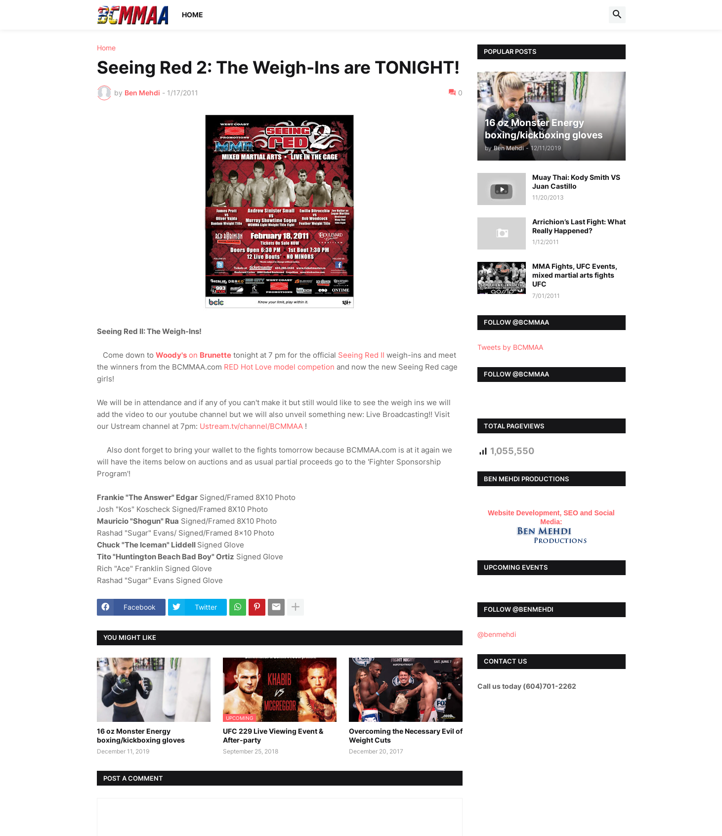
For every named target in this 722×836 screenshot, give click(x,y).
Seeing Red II (361, 355)
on (193, 355)
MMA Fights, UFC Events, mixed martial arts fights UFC (574, 275)
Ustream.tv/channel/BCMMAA (251, 426)
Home (192, 14)
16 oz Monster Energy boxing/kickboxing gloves (141, 735)
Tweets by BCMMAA (510, 347)
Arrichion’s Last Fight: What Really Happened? (579, 226)
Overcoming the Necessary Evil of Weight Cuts (406, 735)
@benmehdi (496, 634)
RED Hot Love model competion (279, 367)
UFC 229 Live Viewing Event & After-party (273, 735)
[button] (617, 14)
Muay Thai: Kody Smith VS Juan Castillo (576, 181)
